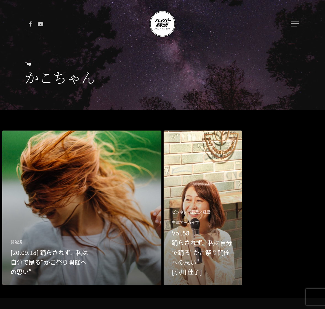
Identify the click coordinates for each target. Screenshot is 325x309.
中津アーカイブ (185, 222)
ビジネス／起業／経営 (191, 212)
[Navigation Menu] (295, 23)
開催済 (16, 242)
